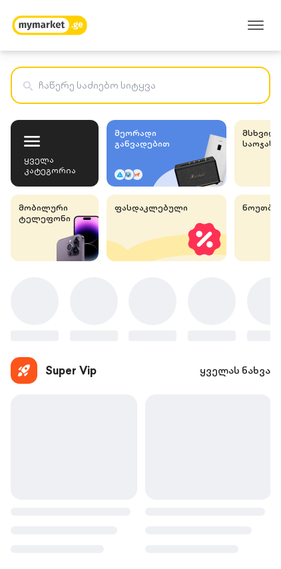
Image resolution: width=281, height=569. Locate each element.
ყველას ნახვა (235, 370)
